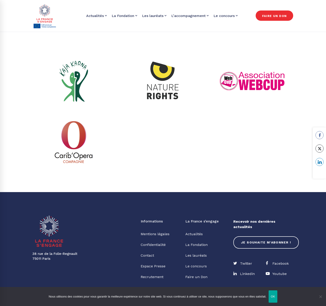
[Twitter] (242, 263)
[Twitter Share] (320, 149)
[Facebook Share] (320, 135)
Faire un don (274, 16)
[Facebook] (277, 263)
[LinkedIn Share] (320, 162)
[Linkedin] (244, 274)
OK (273, 296)
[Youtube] (276, 274)
